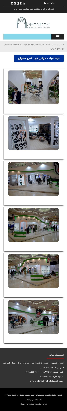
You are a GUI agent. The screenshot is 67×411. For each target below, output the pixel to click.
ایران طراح (24, 404)
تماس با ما (18, 9)
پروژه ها (39, 44)
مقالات (37, 9)
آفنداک (51, 9)
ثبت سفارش (28, 9)
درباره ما (44, 9)
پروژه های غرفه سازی (26, 44)
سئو (32, 404)
